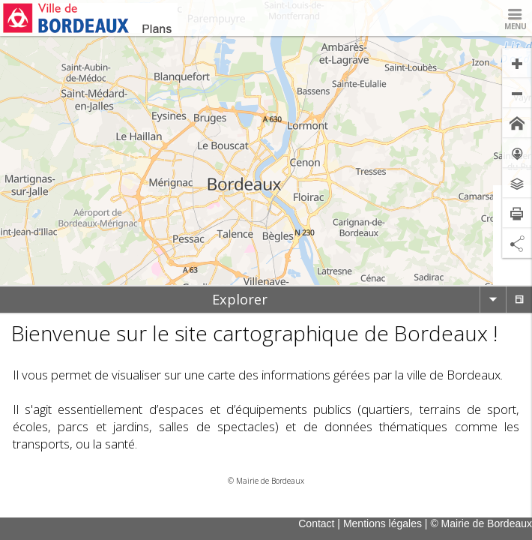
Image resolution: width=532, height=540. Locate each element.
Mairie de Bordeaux (270, 481)
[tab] (240, 299)
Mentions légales (382, 524)
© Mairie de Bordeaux (481, 524)
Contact (316, 524)
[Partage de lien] (517, 243)
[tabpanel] (266, 402)
